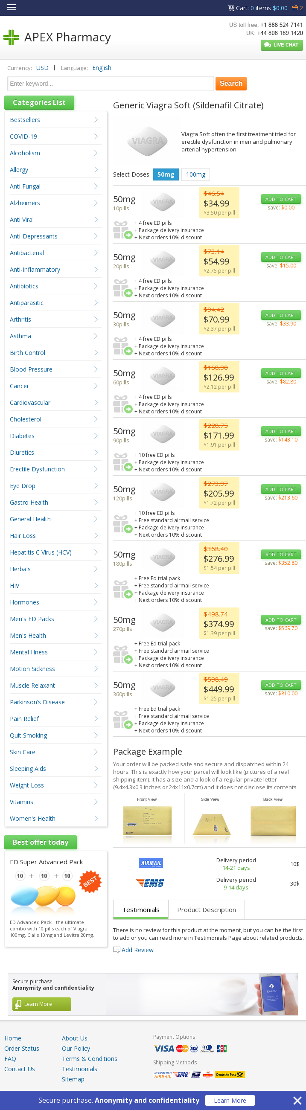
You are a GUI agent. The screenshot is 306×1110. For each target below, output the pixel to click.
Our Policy (76, 1048)
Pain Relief (24, 719)
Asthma (20, 336)
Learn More (230, 1100)
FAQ (10, 1059)
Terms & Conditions (89, 1059)
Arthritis (20, 319)
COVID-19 (23, 136)
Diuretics (22, 452)
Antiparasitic (27, 303)
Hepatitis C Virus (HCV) (41, 552)
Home (12, 1038)
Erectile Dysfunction (37, 469)
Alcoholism (25, 153)
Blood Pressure (31, 369)
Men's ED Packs (32, 619)
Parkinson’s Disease (37, 702)
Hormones (24, 602)
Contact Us (19, 1069)
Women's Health (32, 818)
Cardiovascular (30, 402)
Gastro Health (29, 502)
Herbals (20, 569)
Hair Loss (23, 536)
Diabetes (22, 436)
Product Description (206, 909)
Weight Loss (27, 785)
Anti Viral (22, 219)
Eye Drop (22, 486)
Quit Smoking (28, 735)
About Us (74, 1038)
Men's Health (28, 635)
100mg (195, 174)
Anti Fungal (25, 186)
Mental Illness (29, 652)
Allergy (19, 170)
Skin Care (22, 752)
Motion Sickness (32, 669)
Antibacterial (27, 253)
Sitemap (73, 1079)
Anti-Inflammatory (35, 269)
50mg (166, 174)
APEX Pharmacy (67, 37)
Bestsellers (25, 120)
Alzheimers (25, 203)
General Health (30, 519)
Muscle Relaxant (32, 685)
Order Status (21, 1048)
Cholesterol (25, 419)
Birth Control (27, 353)
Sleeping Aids (28, 768)
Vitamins (21, 802)
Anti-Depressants (34, 236)
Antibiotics (24, 286)
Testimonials (141, 909)
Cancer (19, 386)
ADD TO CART (281, 199)
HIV (14, 585)
